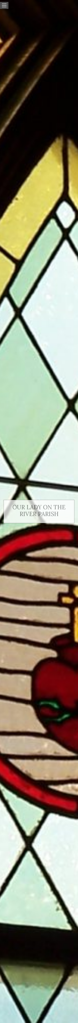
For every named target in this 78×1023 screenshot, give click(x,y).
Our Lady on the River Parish (39, 510)
